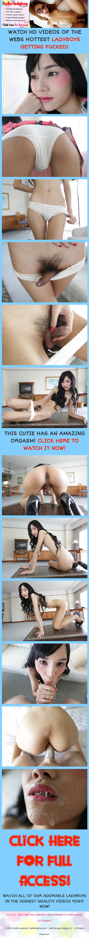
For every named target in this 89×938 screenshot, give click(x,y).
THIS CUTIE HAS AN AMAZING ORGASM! (44, 441)
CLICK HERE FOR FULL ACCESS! (44, 861)
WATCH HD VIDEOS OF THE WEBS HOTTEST (44, 39)
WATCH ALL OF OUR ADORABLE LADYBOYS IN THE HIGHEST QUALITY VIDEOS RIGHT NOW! (44, 901)
